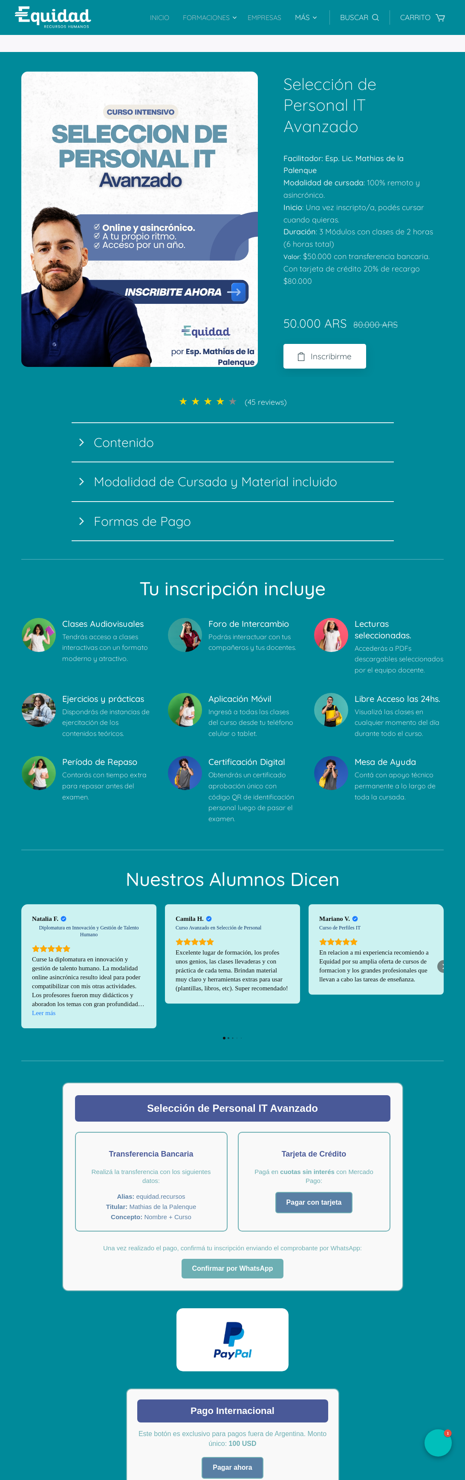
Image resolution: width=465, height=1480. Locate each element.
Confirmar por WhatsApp (232, 1268)
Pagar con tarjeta (314, 1202)
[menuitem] (154, 17)
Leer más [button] (43, 1013)
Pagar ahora (232, 1467)
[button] (359, 17)
